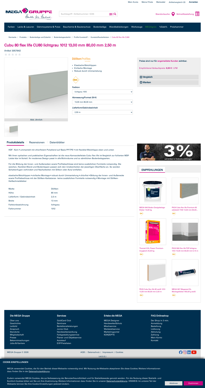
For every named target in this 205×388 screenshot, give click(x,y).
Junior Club (62, 329)
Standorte (15, 332)
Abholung (156, 332)
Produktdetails (15, 143)
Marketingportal (111, 332)
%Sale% (163, 27)
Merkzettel (160, 2)
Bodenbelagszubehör (62, 37)
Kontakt (154, 340)
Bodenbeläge (99, 27)
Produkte (23, 37)
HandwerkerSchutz (113, 323)
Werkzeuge (136, 27)
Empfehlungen (152, 170)
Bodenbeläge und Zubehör (40, 37)
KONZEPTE (109, 335)
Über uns (14, 320)
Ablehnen (173, 383)
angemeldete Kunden (167, 61)
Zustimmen (193, 383)
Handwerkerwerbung (67, 332)
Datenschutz (94, 352)
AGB (82, 352)
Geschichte (15, 323)
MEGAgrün (150, 27)
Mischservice (110, 326)
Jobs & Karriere (17, 343)
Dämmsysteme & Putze (48, 27)
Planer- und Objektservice (69, 337)
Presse (13, 337)
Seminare (61, 323)
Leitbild (13, 326)
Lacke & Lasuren (26, 27)
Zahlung (155, 335)
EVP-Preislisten (64, 343)
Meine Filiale (147, 2)
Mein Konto (133, 2)
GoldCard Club (64, 320)
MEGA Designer (111, 320)
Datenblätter (57, 142)
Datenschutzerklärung (39, 371)
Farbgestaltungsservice (68, 335)
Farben (11, 27)
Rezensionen (37, 142)
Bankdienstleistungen (67, 326)
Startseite (12, 37)
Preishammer (177, 27)
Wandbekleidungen (118, 27)
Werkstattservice (112, 329)
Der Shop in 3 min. (160, 320)
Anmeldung (156, 323)
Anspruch (14, 329)
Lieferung (155, 329)
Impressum (107, 352)
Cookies (119, 352)
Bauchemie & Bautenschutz (77, 27)
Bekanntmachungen (19, 340)
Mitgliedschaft (17, 335)
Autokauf (61, 340)
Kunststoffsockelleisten (100, 37)
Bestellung (156, 326)
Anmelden (193, 2)
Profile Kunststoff (81, 37)
